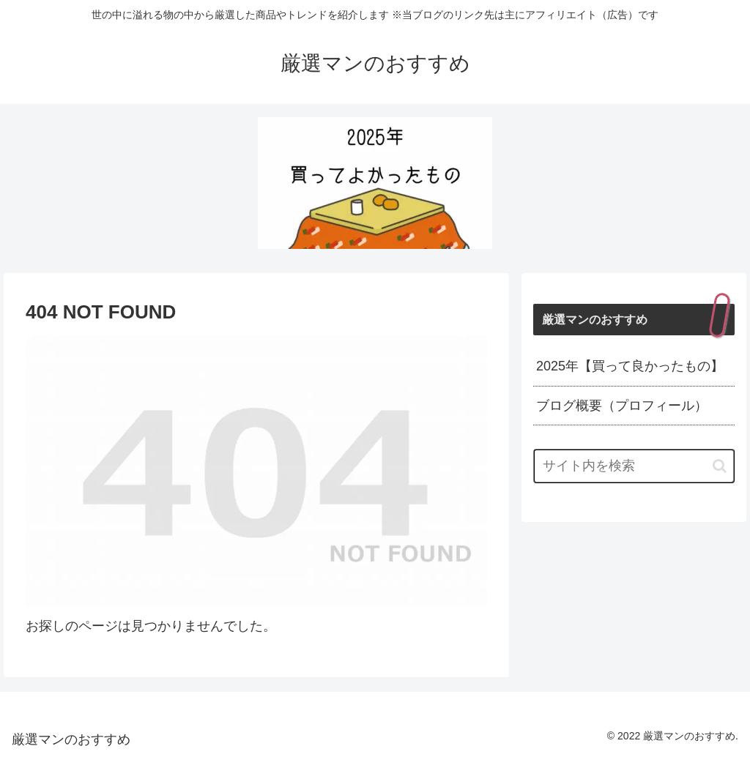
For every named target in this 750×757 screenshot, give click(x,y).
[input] (633, 466)
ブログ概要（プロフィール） (622, 405)
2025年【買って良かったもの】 (630, 366)
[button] (719, 466)
